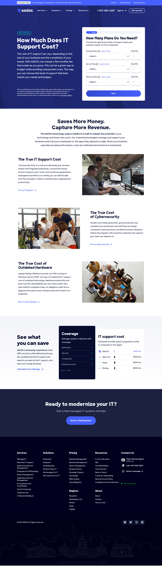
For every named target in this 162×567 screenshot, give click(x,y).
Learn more (105, 51)
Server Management (77, 466)
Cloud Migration (75, 483)
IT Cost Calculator (102, 459)
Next (114, 93)
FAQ (96, 463)
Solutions (57, 10)
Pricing (70, 10)
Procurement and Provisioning (24, 485)
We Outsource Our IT (51, 476)
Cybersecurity (22, 493)
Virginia (72, 510)
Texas (71, 507)
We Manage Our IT (50, 473)
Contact (114, 3)
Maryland (73, 497)
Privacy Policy (66, 95)
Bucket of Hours (75, 469)
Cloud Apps (73, 476)
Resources (84, 10)
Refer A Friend (100, 473)
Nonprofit (47, 463)
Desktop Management (78, 459)
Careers (98, 500)
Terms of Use (100, 504)
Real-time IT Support (25, 463)
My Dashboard (125, 3)
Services (42, 10)
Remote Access (139, 3)
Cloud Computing (24, 490)
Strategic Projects (76, 473)
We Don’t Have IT (50, 469)
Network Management (78, 463)
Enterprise (47, 459)
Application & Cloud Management (25, 480)
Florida (71, 504)
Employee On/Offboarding (27, 472)
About (97, 497)
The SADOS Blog (101, 466)
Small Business (49, 466)
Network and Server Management (25, 467)
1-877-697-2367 (106, 10)
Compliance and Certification (107, 483)
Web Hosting (74, 480)
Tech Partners (100, 469)
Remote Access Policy (104, 480)
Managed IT (21, 459)
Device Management (25, 475)
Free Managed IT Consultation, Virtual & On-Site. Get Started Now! (49, 3)
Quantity (134, 51)
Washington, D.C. (76, 500)
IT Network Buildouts (25, 497)
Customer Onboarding (104, 476)
